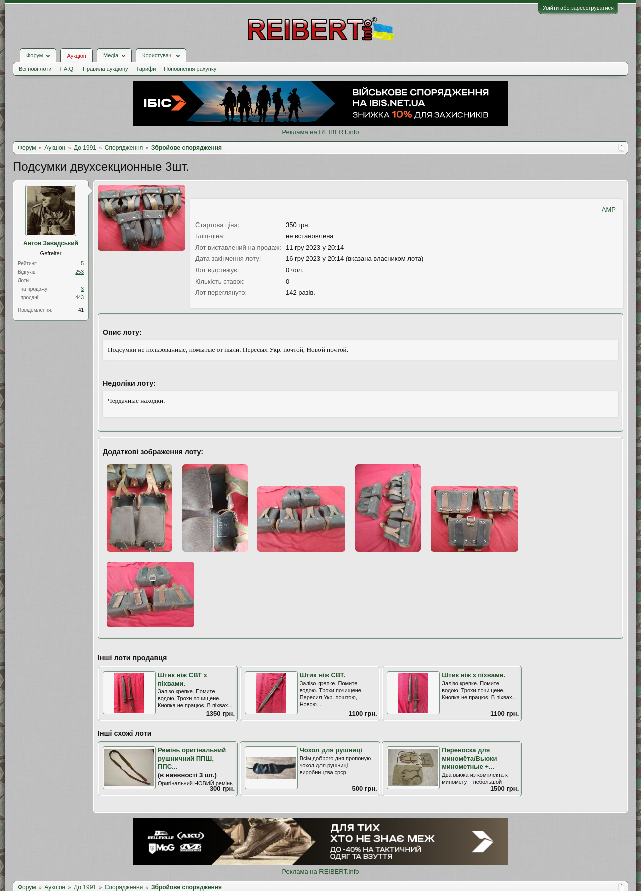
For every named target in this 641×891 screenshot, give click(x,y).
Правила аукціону (105, 69)
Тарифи (146, 69)
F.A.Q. (67, 69)
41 (81, 310)
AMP (609, 209)
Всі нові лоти (35, 69)
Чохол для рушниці (331, 750)
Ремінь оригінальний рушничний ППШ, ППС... (192, 758)
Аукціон (76, 56)
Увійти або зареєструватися (578, 8)
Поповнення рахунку (190, 69)
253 (79, 272)
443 (79, 297)
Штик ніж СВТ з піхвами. (182, 679)
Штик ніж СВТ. (322, 675)
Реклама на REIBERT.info (320, 132)
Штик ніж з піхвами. (473, 675)
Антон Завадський (50, 243)
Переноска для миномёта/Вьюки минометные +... (469, 758)
